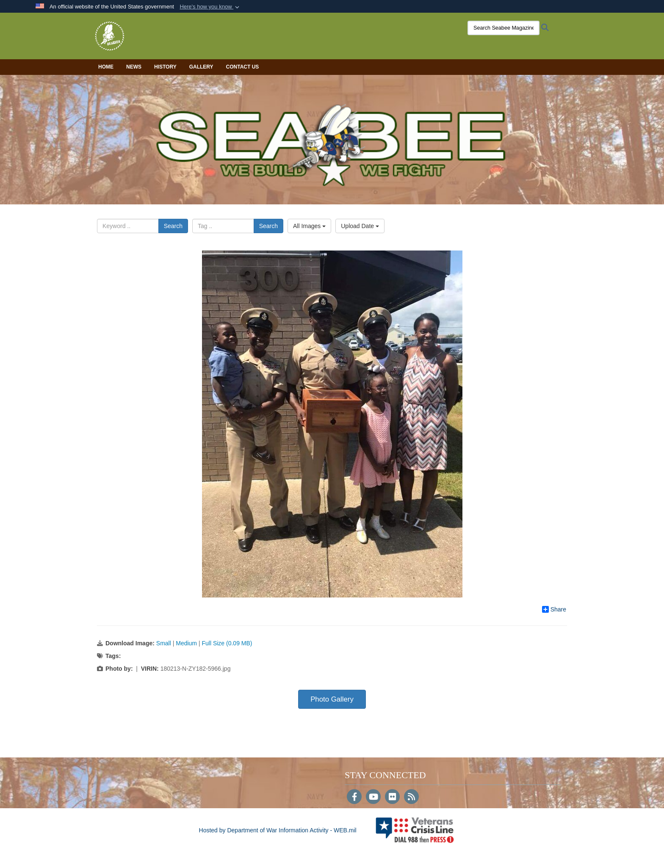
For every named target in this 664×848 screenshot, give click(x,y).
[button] (210, 7)
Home (105, 67)
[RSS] (411, 797)
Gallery (201, 67)
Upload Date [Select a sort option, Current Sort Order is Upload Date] (360, 226)
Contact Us (242, 67)
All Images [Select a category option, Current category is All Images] (309, 226)
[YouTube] (373, 797)
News (133, 67)
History (165, 67)
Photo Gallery (332, 699)
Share (554, 609)
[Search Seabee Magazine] (504, 28)
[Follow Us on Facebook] (354, 797)
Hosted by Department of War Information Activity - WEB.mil (278, 830)
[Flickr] (392, 797)
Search (173, 226)
